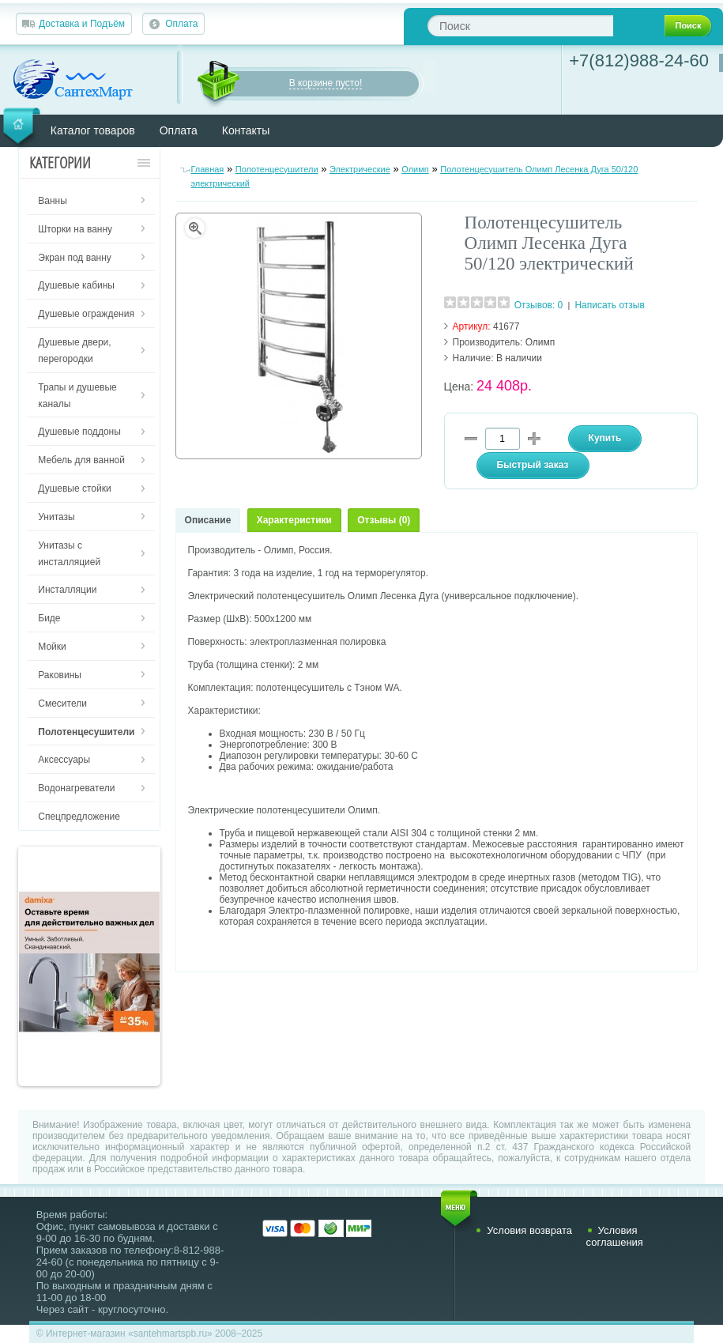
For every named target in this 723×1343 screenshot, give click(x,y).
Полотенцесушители (276, 169)
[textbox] (520, 25)
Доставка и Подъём (82, 23)
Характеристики (294, 520)
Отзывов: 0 (538, 305)
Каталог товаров (93, 130)
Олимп (415, 169)
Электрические (359, 169)
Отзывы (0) (383, 520)
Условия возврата (529, 1230)
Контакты (245, 130)
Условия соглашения (614, 1236)
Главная (207, 169)
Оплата (181, 23)
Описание (208, 520)
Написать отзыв (609, 305)
